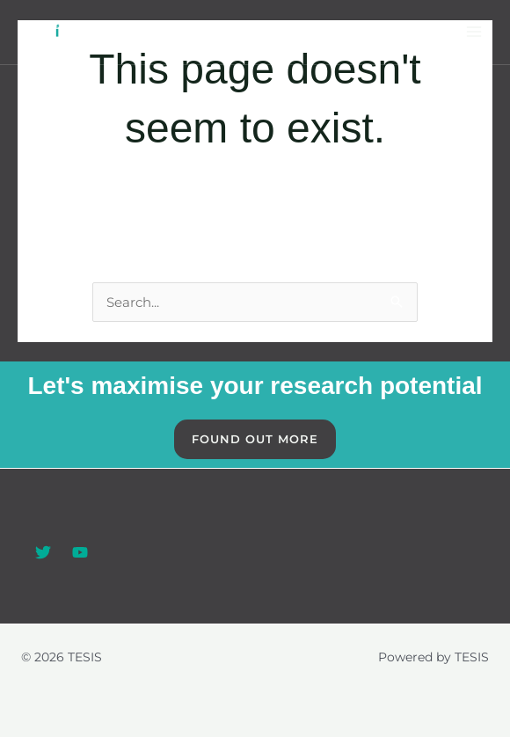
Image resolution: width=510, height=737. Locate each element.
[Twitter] (43, 552)
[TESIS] (49, 32)
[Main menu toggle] (474, 32)
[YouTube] (80, 552)
